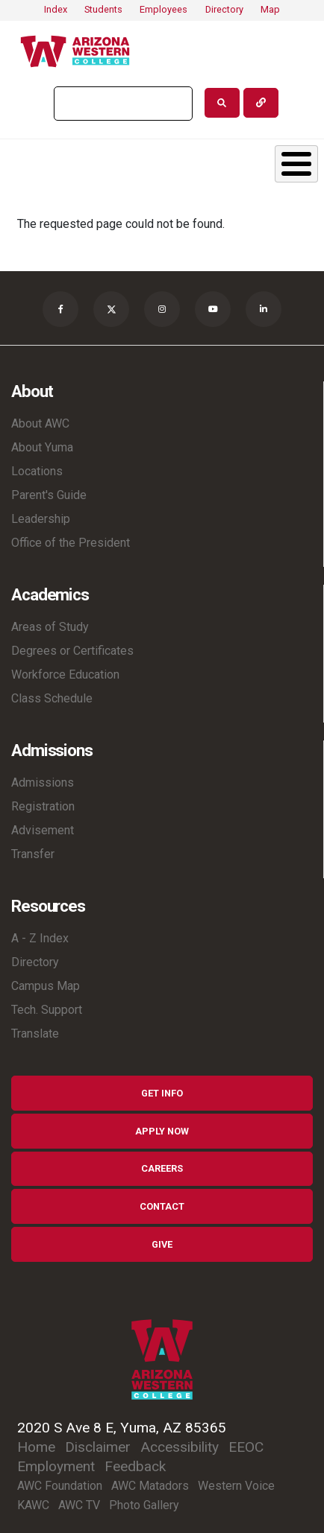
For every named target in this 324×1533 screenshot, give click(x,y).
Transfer (32, 854)
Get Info (162, 1093)
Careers (162, 1168)
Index (55, 9)
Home (36, 1447)
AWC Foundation (59, 1486)
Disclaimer (98, 1447)
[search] (121, 103)
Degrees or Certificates (72, 651)
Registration (43, 806)
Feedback (135, 1466)
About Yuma (42, 447)
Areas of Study (50, 627)
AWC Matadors (150, 1486)
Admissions (42, 782)
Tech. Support (46, 1010)
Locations (37, 471)
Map (270, 9)
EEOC (246, 1447)
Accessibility (179, 1447)
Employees (163, 9)
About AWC (40, 423)
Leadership (40, 519)
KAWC (33, 1505)
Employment (56, 1466)
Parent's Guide (49, 495)
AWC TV (79, 1505)
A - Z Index (40, 938)
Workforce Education (65, 674)
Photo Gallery (144, 1505)
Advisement (42, 830)
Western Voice (236, 1486)
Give (162, 1244)
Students (103, 9)
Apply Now (162, 1131)
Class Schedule (52, 698)
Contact (162, 1206)
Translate (35, 1033)
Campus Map (45, 986)
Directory (224, 9)
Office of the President (70, 543)
